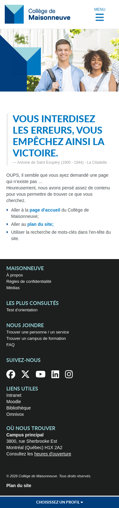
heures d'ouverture (52, 453)
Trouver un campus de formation (36, 338)
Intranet (13, 395)
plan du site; (40, 224)
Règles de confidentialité (28, 281)
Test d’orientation (21, 310)
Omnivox (15, 414)
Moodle (13, 401)
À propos (14, 275)
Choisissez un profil (59, 502)
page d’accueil (45, 210)
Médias (13, 287)
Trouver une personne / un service (37, 332)
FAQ (10, 344)
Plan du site (18, 485)
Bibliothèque (18, 407)
